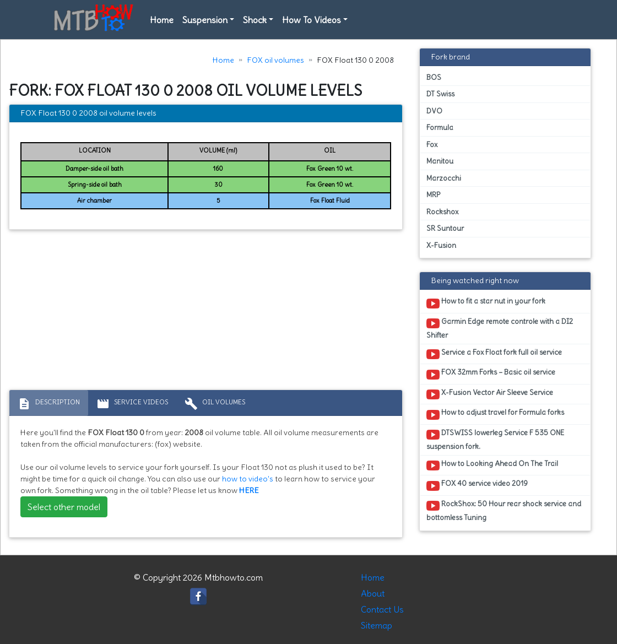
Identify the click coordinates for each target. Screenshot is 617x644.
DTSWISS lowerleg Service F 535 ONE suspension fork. (495, 439)
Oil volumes (215, 403)
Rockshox (442, 212)
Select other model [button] (64, 506)
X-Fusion (441, 245)
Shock (255, 19)
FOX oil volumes (275, 60)
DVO (434, 111)
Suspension (205, 19)
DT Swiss (440, 94)
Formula (439, 127)
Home (162, 19)
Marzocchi (443, 178)
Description (49, 403)
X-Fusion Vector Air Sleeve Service (489, 394)
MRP (433, 194)
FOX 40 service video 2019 (477, 485)
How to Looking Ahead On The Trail (492, 465)
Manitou (439, 161)
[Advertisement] (206, 312)
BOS (433, 77)
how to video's (247, 479)
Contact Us (382, 609)
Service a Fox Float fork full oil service (494, 354)
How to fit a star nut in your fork (485, 303)
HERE (249, 490)
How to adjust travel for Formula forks (495, 414)
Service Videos (132, 403)
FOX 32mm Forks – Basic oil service (490, 374)
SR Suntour (445, 228)
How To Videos (311, 19)
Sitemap (376, 625)
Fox (431, 144)
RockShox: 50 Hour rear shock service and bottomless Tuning (503, 510)
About (373, 593)
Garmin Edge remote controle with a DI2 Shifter (499, 328)
